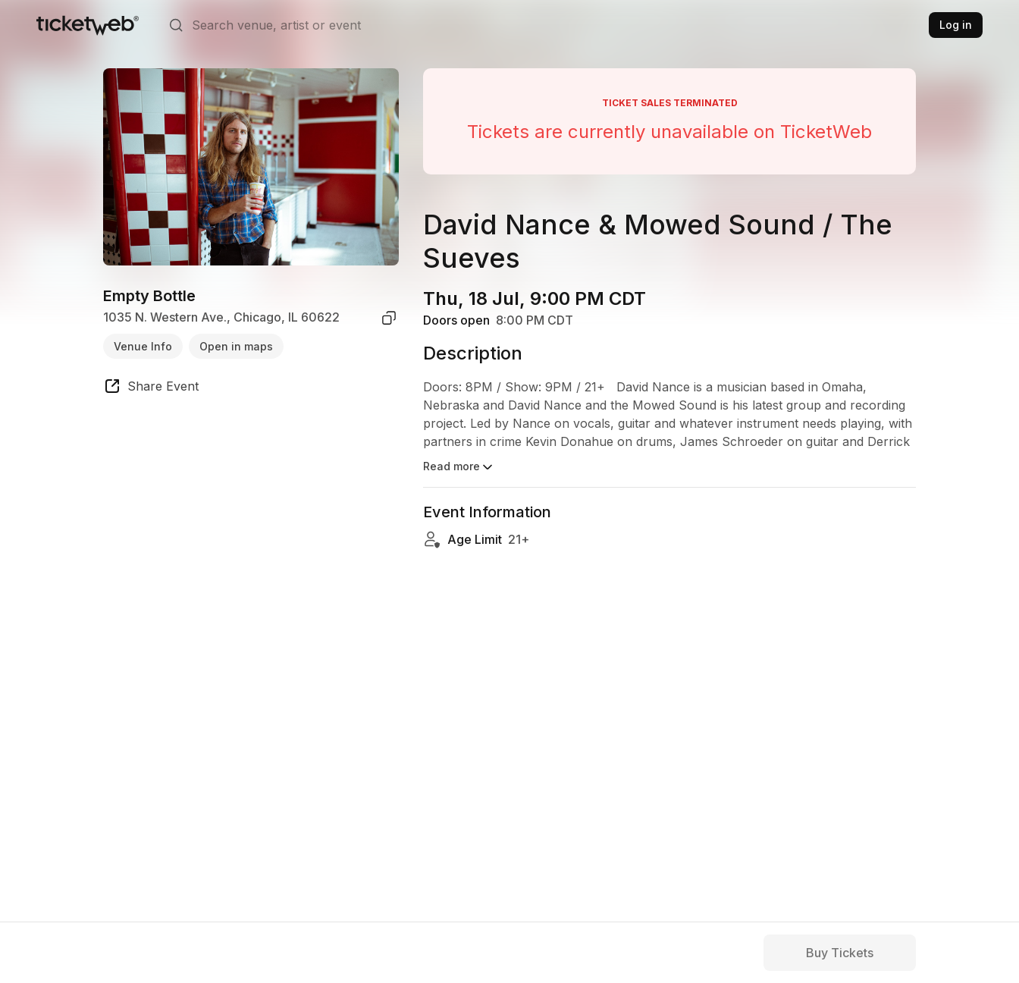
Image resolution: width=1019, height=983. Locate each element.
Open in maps (236, 346)
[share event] (151, 388)
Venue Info (143, 346)
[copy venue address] (389, 318)
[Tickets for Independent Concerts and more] (87, 25)
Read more (459, 467)
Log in (955, 24)
